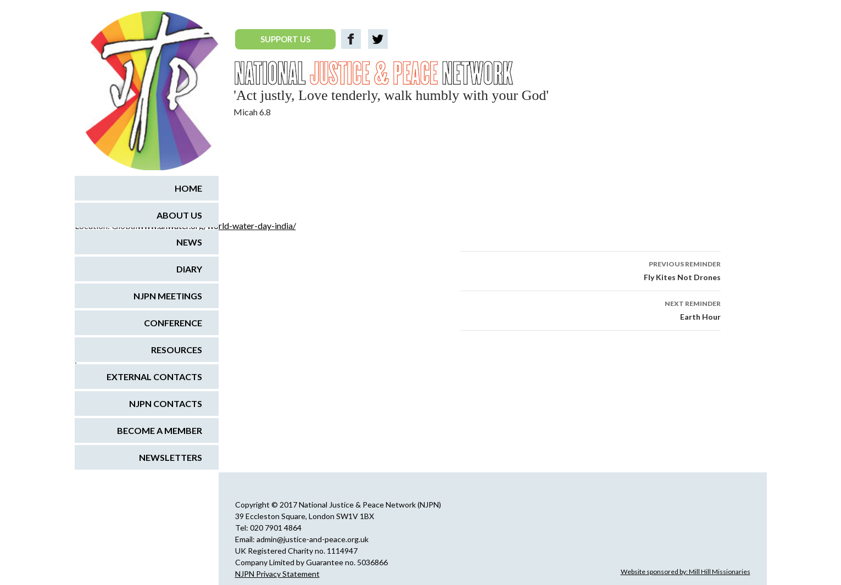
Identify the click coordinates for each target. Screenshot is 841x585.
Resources (176, 349)
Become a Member (159, 430)
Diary (189, 269)
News (189, 242)
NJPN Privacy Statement (277, 573)
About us (179, 215)
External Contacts (154, 376)
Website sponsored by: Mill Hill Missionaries (685, 571)
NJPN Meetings (167, 296)
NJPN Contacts (165, 403)
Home (188, 188)
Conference (173, 322)
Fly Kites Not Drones (590, 270)
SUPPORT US (285, 39)
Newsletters (170, 457)
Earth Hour (590, 309)
